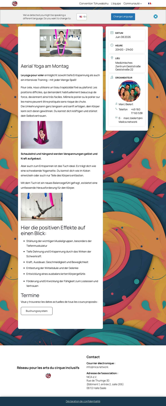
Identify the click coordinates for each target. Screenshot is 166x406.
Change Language (123, 16)
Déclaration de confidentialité (83, 401)
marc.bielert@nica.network (133, 120)
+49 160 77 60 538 (137, 111)
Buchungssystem (37, 311)
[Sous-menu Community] (141, 3)
